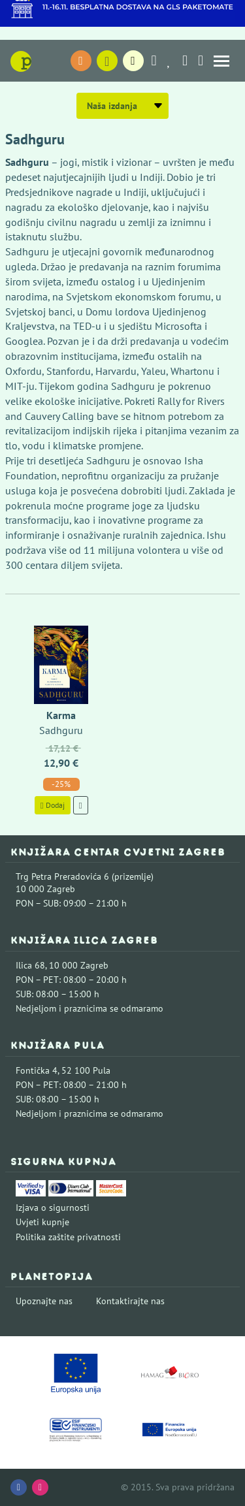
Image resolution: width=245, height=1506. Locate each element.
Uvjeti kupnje (42, 1222)
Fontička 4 (36, 1070)
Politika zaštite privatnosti (68, 1237)
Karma (61, 715)
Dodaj (53, 805)
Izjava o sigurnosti (53, 1207)
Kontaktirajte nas (130, 1301)
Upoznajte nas (44, 1301)
